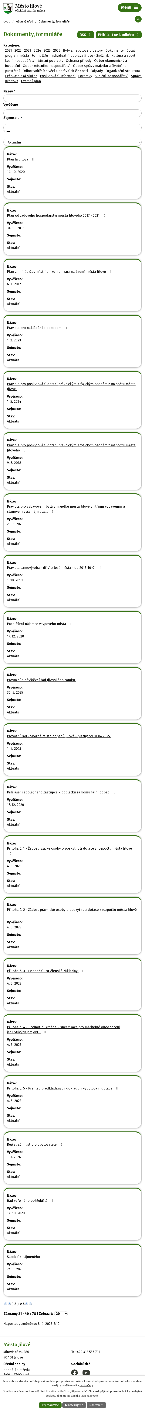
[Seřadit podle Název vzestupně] (17, 89)
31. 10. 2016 (15, 228)
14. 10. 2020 (16, 172)
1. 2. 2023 (14, 340)
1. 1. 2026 (14, 1157)
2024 (37, 50)
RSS (85, 35)
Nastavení (96, 1405)
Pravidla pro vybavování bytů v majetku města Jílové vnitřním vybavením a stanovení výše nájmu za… (66, 509)
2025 (47, 50)
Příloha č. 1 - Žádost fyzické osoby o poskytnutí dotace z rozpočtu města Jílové (69, 850)
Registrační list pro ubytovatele (35, 1144)
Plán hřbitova (21, 159)
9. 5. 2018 (14, 463)
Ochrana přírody (79, 61)
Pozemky (85, 76)
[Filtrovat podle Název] (72, 98)
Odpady (97, 71)
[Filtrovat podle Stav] (72, 142)
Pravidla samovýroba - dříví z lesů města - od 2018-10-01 (55, 568)
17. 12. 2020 (15, 636)
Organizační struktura (123, 71)
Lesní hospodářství (20, 61)
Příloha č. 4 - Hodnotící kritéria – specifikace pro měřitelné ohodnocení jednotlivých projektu (63, 1029)
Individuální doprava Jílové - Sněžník (80, 56)
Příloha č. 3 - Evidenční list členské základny (46, 971)
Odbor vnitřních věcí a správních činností (55, 71)
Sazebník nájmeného (27, 1257)
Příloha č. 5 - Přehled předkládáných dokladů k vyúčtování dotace (63, 1088)
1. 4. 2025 (14, 749)
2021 (8, 50)
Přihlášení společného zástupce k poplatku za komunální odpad (62, 792)
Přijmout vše (50, 1405)
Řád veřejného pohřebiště (31, 1201)
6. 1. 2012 (14, 284)
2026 (56, 50)
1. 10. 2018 (15, 580)
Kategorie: (11, 45)
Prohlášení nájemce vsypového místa (40, 624)
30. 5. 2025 (15, 692)
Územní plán (31, 81)
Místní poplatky (50, 61)
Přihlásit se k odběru (119, 35)
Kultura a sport (123, 56)
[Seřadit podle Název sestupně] (17, 91)
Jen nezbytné (74, 1405)
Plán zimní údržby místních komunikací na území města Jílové (60, 272)
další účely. (86, 1385)
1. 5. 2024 (14, 401)
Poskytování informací (58, 76)
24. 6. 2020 (15, 1269)
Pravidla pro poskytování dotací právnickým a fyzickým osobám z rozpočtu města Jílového (71, 447)
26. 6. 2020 (15, 524)
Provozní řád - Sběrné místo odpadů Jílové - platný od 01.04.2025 (62, 736)
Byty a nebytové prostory (83, 50)
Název (9, 91)
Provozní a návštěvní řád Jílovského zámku (44, 680)
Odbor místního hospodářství (46, 66)
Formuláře (40, 56)
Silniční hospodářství (111, 76)
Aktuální (13, 192)
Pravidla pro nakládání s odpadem (38, 328)
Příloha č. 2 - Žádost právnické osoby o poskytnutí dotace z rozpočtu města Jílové (72, 912)
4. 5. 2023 (14, 866)
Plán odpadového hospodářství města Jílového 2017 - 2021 (57, 215)
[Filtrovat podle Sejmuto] (72, 127)
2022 (18, 50)
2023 (27, 50)
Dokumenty (114, 50)
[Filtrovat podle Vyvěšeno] (72, 113)
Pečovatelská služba (21, 76)
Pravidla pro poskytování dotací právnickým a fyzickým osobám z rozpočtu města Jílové (71, 386)
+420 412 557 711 (87, 1352)
